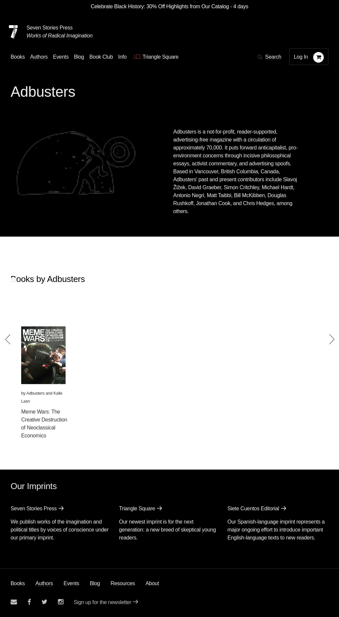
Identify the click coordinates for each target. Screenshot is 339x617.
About (152, 583)
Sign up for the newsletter (102, 602)
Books (18, 583)
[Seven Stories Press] (13, 31)
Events (71, 583)
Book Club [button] (101, 57)
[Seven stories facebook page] (29, 602)
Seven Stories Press (49, 27)
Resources (123, 583)
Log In (301, 57)
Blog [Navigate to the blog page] (79, 57)
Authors (44, 583)
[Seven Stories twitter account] (44, 602)
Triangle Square (137, 508)
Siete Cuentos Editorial (253, 508)
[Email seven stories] (14, 602)
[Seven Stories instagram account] (60, 602)
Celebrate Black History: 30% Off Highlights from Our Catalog (160, 6)
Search (273, 57)
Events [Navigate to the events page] (61, 57)
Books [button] (18, 57)
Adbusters (35, 393)
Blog (95, 583)
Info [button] (122, 57)
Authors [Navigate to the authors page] (39, 57)
